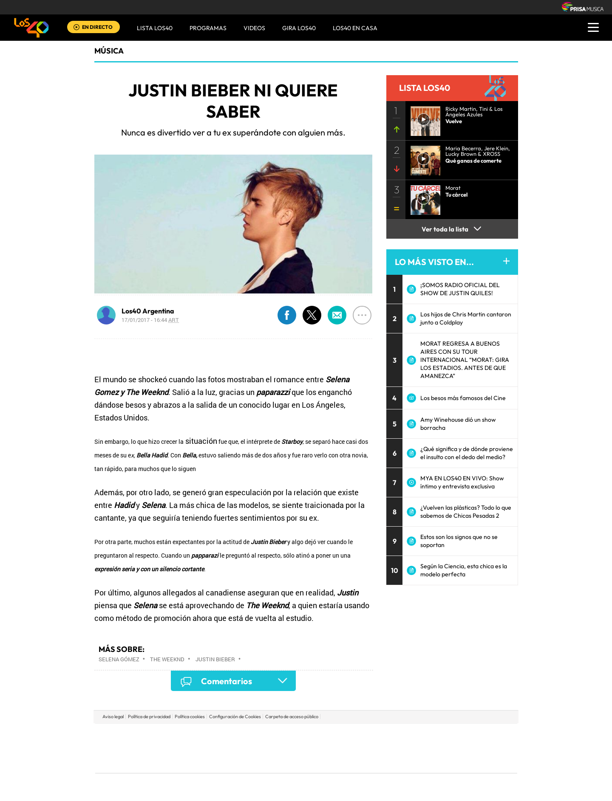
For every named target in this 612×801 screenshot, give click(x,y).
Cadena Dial (356, 748)
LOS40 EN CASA (355, 28)
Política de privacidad (149, 716)
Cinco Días (324, 748)
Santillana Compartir (334, 735)
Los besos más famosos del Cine (463, 398)
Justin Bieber (215, 659)
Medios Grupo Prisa (133, 763)
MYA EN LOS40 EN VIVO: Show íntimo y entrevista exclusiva (462, 482)
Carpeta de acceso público (291, 716)
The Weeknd (167, 659)
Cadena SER (371, 735)
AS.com (398, 735)
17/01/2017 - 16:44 (150, 320)
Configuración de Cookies (235, 716)
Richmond (204, 761)
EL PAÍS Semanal (388, 748)
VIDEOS (254, 28)
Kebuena (449, 748)
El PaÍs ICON (324, 761)
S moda (359, 761)
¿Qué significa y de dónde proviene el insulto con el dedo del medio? (466, 453)
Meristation (438, 761)
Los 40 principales (250, 735)
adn (426, 735)
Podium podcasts (287, 761)
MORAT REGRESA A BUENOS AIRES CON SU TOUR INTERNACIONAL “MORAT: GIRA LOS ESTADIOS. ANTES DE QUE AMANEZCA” (464, 360)
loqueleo (397, 761)
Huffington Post (220, 748)
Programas (208, 28)
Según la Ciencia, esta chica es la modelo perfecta (463, 570)
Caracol (457, 735)
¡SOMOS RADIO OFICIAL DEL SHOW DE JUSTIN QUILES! (460, 289)
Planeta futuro (419, 748)
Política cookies (190, 716)
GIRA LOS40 (299, 28)
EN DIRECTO (97, 27)
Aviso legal (113, 716)
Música (109, 51)
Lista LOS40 (155, 28)
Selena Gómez (119, 659)
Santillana (289, 735)
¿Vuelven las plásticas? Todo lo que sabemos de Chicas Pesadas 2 (465, 511)
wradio (292, 748)
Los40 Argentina (148, 311)
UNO (267, 748)
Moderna (245, 761)
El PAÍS (209, 735)
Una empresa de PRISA (133, 742)
